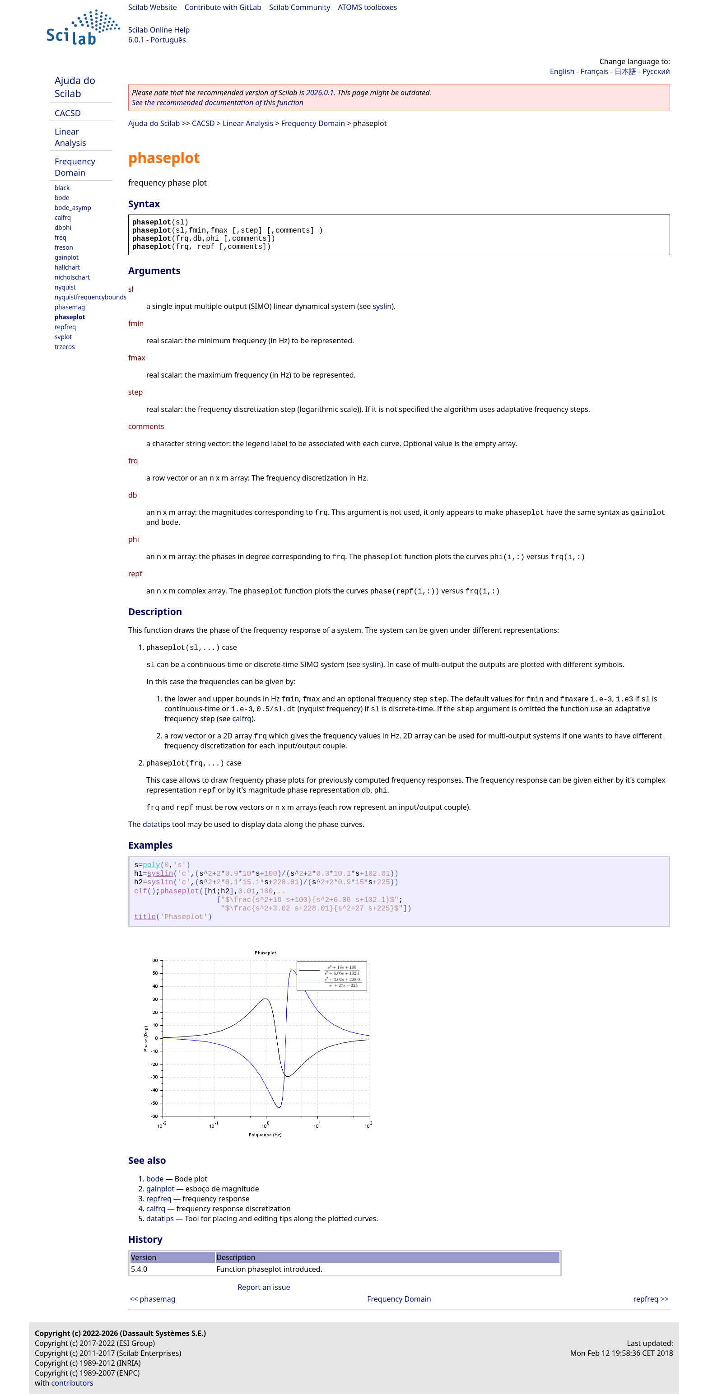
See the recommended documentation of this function (217, 102)
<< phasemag (153, 1299)
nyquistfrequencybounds (90, 297)
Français (595, 71)
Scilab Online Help (159, 30)
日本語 (625, 71)
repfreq (65, 326)
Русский (656, 71)
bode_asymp (73, 207)
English (562, 71)
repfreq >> (651, 1299)
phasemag (70, 307)
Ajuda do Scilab (75, 87)
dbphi (63, 227)
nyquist (65, 287)
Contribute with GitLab (223, 7)
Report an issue (264, 1287)
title (145, 917)
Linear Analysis (70, 137)
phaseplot (70, 317)
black (62, 187)
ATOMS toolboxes (367, 7)
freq (60, 237)
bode (62, 197)
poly (151, 865)
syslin (382, 306)
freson (64, 247)
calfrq (63, 217)
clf (140, 891)
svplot (63, 336)
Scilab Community (299, 7)
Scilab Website (152, 7)
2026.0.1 (320, 93)
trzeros (65, 346)
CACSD (68, 112)
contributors (72, 1383)
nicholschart (72, 277)
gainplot (67, 257)
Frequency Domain (75, 166)
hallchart (67, 267)
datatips (156, 824)
